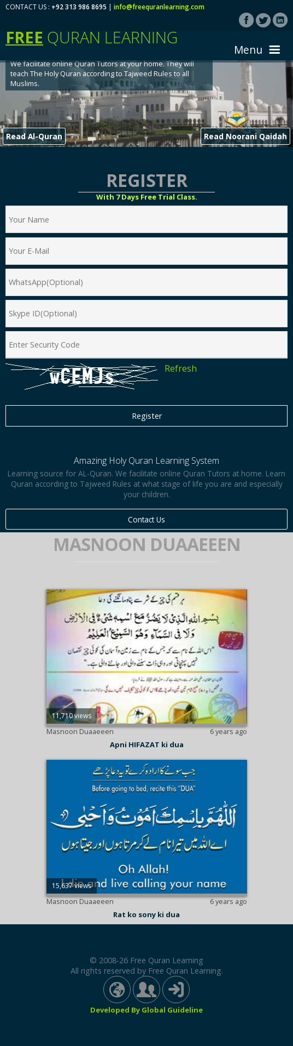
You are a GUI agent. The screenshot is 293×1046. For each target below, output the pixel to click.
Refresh (181, 368)
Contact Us (146, 519)
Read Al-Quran (34, 136)
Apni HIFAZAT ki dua (147, 744)
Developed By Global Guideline (146, 1010)
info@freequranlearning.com (159, 7)
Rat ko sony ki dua (146, 914)
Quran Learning (91, 37)
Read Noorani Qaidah (245, 136)
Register (147, 416)
